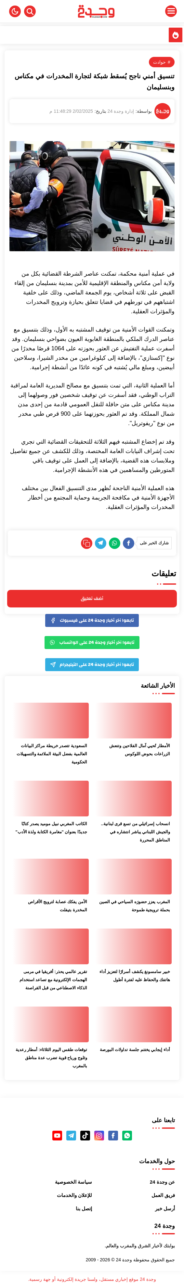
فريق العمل (163, 1195)
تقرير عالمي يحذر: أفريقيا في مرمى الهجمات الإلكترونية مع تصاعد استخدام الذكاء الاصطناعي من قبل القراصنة (53, 979)
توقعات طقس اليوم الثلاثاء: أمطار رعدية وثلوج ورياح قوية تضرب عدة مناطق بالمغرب (51, 1057)
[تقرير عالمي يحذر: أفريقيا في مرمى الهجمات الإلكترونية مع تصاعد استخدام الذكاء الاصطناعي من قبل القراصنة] (50, 946)
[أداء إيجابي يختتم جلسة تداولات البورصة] (133, 1024)
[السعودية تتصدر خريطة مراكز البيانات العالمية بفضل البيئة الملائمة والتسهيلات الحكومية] (50, 720)
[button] (15, 11)
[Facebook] (129, 543)
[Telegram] (101, 543)
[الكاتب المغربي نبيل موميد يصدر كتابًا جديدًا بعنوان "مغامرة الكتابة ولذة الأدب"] (50, 798)
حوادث (159, 62)
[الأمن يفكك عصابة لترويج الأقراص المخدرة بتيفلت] (50, 876)
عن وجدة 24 (162, 1182)
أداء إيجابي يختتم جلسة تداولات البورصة (135, 1049)
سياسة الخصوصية (73, 1182)
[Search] (30, 11)
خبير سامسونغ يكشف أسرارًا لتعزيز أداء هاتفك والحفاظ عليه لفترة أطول (134, 975)
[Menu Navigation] (154, 11)
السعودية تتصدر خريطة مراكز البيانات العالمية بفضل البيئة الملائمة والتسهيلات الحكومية (52, 753)
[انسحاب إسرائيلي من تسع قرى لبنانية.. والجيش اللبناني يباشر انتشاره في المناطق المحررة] (133, 798)
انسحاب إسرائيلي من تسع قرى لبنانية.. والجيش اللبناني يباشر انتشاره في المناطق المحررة (135, 831)
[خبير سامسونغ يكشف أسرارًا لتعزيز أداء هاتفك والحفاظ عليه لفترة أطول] (133, 946)
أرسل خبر (165, 1208)
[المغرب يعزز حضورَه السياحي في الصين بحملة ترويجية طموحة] (133, 876)
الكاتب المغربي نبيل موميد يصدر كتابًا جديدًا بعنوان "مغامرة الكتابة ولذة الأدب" (51, 827)
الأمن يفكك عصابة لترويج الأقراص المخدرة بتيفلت (57, 905)
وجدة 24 (124, 1259)
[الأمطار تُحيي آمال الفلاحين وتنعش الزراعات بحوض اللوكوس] (133, 720)
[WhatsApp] (115, 543)
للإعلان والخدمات (74, 1195)
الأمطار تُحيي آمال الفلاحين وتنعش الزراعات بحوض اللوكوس (139, 749)
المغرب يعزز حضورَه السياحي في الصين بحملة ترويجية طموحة (134, 905)
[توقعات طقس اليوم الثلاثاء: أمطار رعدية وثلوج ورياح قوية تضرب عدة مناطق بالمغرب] (50, 1024)
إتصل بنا (84, 1208)
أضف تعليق (92, 598)
